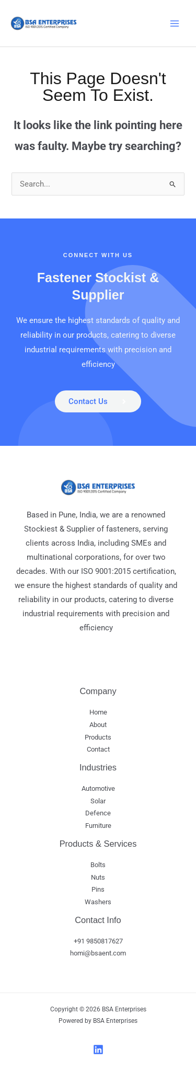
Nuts (98, 877)
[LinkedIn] (98, 1049)
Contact (98, 749)
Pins (98, 889)
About (98, 725)
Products (98, 737)
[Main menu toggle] (175, 23)
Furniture (98, 825)
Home (98, 712)
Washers (98, 902)
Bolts (98, 865)
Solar (98, 801)
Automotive (98, 788)
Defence (98, 813)
